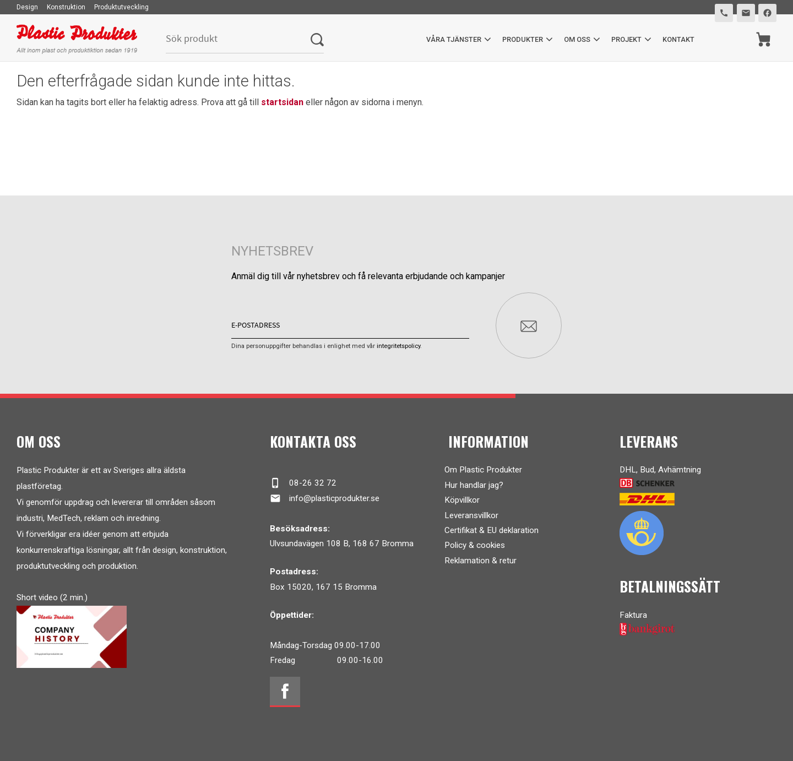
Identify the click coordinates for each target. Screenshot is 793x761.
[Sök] (317, 39)
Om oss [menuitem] (577, 39)
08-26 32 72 (303, 482)
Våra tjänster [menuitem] (453, 39)
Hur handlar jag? (473, 485)
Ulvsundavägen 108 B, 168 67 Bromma (342, 543)
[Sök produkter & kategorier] (238, 39)
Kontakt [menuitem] (678, 39)
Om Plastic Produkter (483, 470)
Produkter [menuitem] (522, 39)
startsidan (282, 102)
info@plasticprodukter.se (324, 498)
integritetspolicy (398, 346)
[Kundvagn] (763, 39)
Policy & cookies (474, 545)
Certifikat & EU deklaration (491, 530)
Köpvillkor (462, 500)
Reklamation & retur (480, 561)
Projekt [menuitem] (626, 39)
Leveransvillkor (471, 515)
